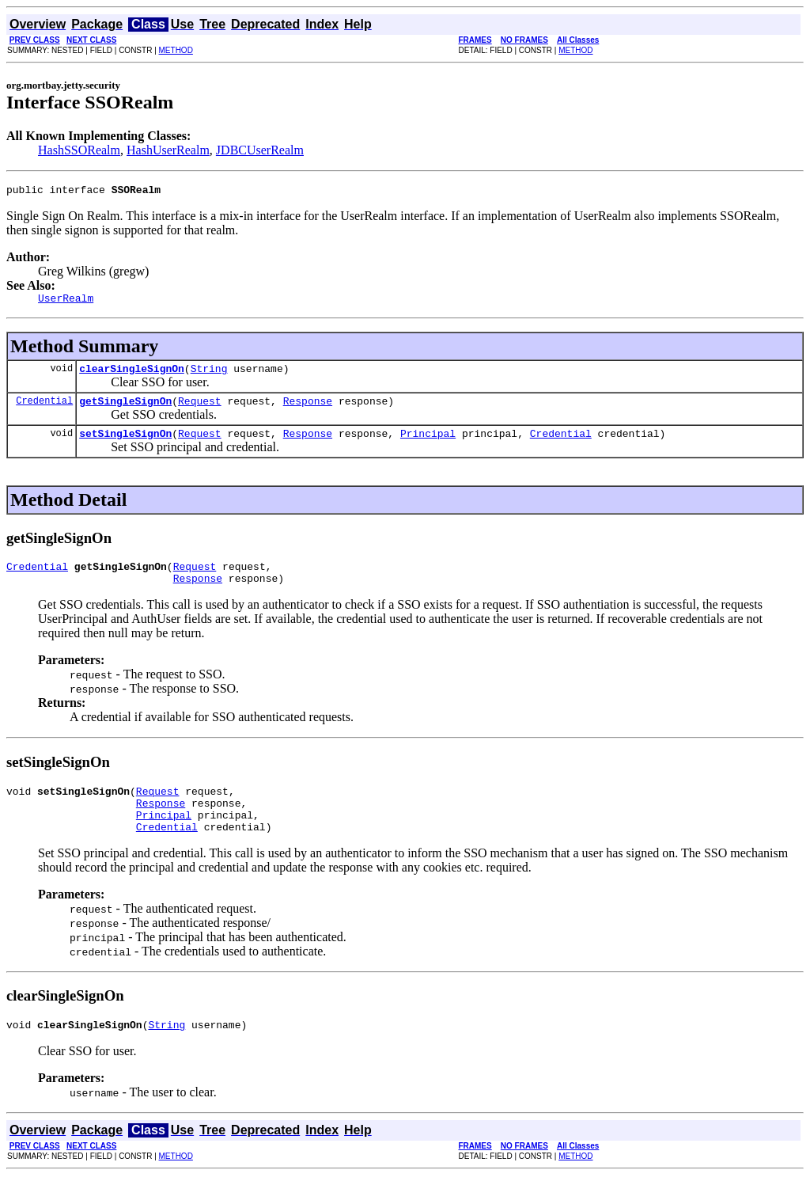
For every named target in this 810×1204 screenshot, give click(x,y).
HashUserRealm (168, 150)
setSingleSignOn (125, 445)
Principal (428, 445)
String (209, 375)
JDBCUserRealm (260, 150)
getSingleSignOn (125, 410)
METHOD (176, 50)
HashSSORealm (79, 150)
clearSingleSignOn (131, 375)
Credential (44, 409)
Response (307, 410)
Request (199, 410)
